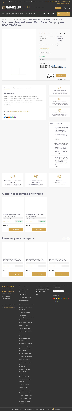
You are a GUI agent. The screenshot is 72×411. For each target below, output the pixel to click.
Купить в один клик (61, 79)
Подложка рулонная (25, 392)
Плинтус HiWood (24, 384)
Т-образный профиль (25, 346)
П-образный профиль (25, 356)
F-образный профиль (25, 362)
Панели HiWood (23, 387)
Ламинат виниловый (25, 297)
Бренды (58, 7)
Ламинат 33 (28, 13)
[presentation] (64, 238)
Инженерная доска (17, 13)
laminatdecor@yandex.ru (63, 3)
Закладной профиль (25, 353)
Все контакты (6, 296)
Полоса (21, 335)
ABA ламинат (6, 13)
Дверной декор (26, 111)
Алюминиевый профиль (25, 322)
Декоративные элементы (20, 19)
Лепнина (10, 19)
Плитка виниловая (24, 312)
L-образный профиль (25, 359)
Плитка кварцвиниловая (26, 305)
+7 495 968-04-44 (55, 1)
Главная (4, 19)
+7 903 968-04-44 (65, 1)
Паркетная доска (24, 319)
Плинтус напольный (25, 398)
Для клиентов (6, 298)
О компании (38, 7)
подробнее (7, 104)
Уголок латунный (24, 325)
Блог (37, 294)
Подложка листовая (25, 390)
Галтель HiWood (24, 377)
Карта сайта (56, 295)
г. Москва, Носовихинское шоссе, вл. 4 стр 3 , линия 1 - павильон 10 (26, 1)
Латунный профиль (24, 328)
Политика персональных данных (60, 293)
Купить (61, 75)
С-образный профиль (25, 343)
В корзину (16, 229)
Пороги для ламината (25, 395)
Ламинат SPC (23, 294)
